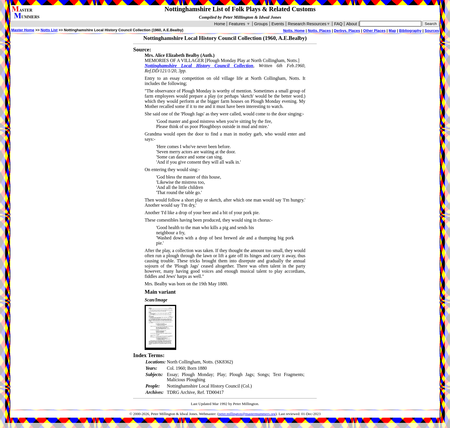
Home (219, 24)
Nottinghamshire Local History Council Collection (199, 65)
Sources (431, 30)
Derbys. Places (347, 30)
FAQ (338, 24)
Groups (261, 24)
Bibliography (410, 30)
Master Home (22, 30)
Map (392, 30)
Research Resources (309, 24)
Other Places (374, 30)
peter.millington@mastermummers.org (247, 414)
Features (239, 24)
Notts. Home (293, 30)
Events (277, 24)
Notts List (48, 30)
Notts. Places (319, 30)
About (351, 24)
